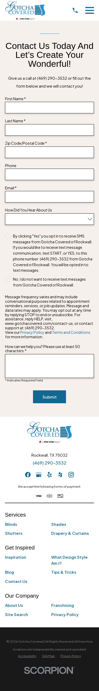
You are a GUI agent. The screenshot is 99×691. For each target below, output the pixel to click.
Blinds (11, 524)
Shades (58, 524)
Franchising (62, 605)
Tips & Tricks (63, 571)
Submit (50, 396)
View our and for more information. (47, 334)
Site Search (16, 614)
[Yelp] (49, 474)
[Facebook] (28, 474)
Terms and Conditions (71, 332)
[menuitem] (27, 656)
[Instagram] (71, 474)
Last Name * (15, 121)
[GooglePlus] (38, 474)
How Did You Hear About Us (28, 210)
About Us (14, 605)
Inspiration (15, 556)
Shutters (13, 533)
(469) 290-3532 (49, 463)
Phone (10, 165)
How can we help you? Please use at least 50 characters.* (42, 348)
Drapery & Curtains (70, 533)
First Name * (15, 99)
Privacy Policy (32, 332)
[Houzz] (60, 474)
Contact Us (16, 581)
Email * (11, 188)
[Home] (25, 10)
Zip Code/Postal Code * (26, 143)
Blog (9, 571)
